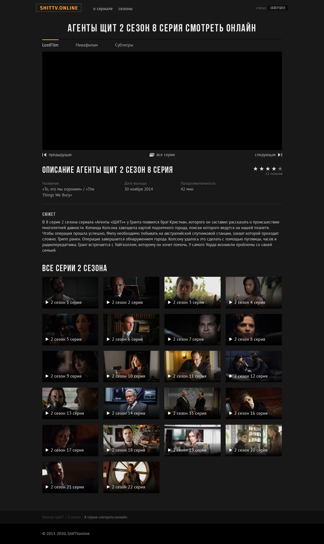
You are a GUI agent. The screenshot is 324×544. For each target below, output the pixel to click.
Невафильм (87, 45)
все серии (162, 154)
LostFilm (50, 45)
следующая (268, 154)
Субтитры (124, 45)
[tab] (50, 44)
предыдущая (57, 154)
